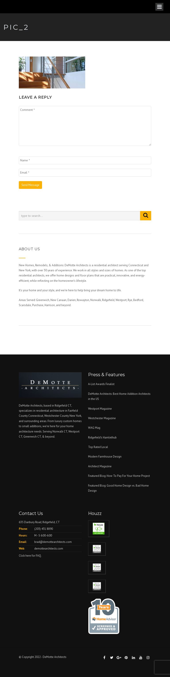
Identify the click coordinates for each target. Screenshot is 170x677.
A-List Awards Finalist (101, 384)
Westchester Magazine (102, 418)
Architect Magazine (100, 466)
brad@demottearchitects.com (53, 542)
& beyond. (48, 436)
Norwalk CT (59, 431)
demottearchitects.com (48, 548)
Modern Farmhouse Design (105, 456)
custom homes (72, 421)
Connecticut (35, 416)
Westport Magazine (100, 409)
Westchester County (57, 416)
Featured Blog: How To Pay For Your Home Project (119, 476)
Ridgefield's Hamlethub (102, 437)
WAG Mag (94, 428)
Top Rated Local (98, 447)
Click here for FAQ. (30, 556)
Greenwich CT (32, 436)
